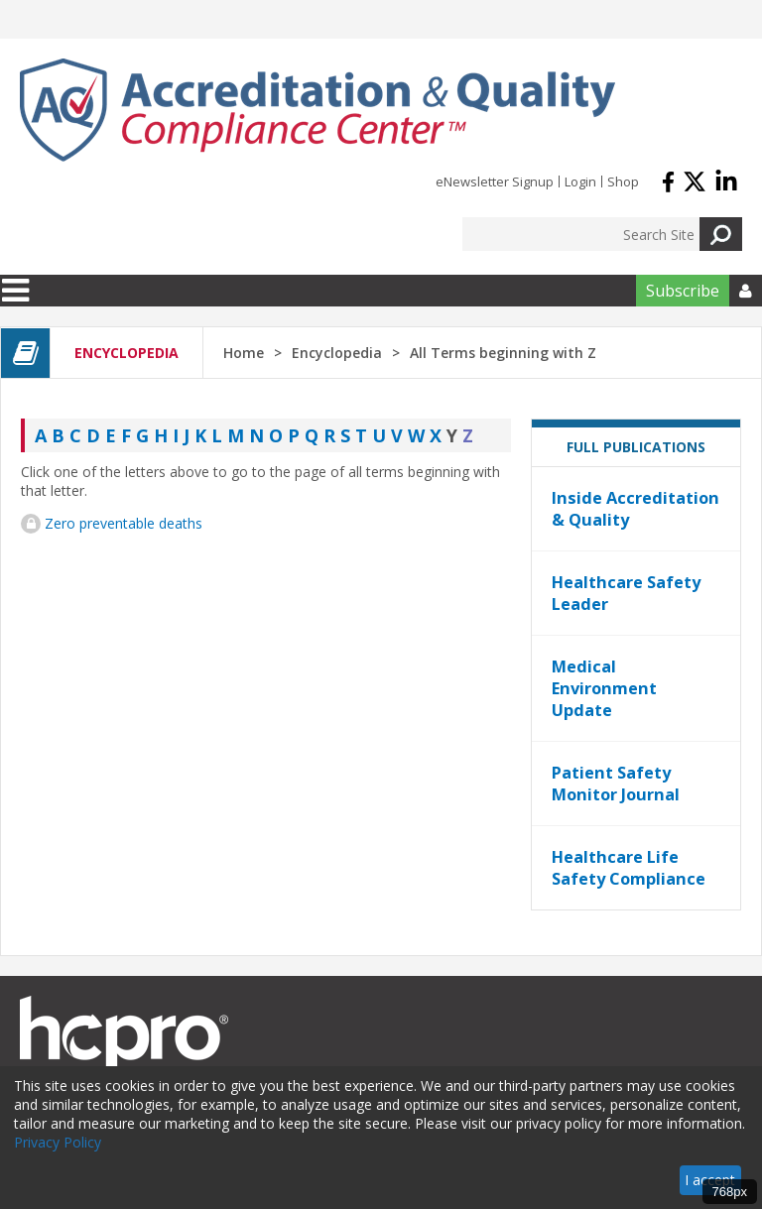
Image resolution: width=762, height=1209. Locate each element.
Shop (623, 181)
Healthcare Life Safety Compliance (628, 868)
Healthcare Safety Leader (626, 593)
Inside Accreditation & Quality (635, 509)
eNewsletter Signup (495, 181)
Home (243, 352)
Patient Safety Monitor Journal (616, 783)
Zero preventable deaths (123, 523)
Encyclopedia (337, 352)
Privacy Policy (57, 1142)
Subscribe (682, 291)
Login (580, 181)
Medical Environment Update (604, 688)
